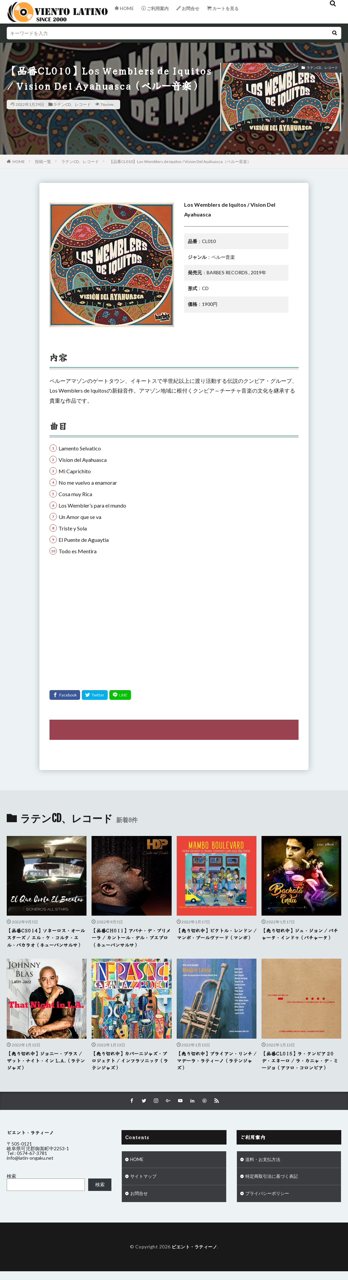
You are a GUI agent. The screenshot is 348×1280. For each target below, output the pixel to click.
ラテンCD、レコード (72, 104)
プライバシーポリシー (268, 1204)
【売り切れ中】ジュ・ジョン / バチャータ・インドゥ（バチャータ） (300, 938)
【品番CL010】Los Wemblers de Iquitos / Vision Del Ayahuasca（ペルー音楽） (180, 161)
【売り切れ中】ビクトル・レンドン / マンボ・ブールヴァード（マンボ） (215, 938)
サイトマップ (144, 1186)
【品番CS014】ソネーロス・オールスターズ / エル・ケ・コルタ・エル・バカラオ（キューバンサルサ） (45, 942)
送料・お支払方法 (264, 1169)
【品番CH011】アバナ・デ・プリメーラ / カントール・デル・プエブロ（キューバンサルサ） (131, 938)
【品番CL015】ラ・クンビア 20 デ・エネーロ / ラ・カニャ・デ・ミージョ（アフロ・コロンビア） (300, 1069)
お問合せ (139, 1204)
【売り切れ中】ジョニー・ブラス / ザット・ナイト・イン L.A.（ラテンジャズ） (45, 1069)
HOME (18, 161)
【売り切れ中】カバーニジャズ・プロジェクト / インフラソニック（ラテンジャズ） (130, 1069)
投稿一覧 (43, 161)
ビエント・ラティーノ (194, 1257)
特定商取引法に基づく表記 (273, 1186)
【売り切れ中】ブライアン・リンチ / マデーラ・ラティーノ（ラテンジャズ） (215, 1069)
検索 (11, 1185)
